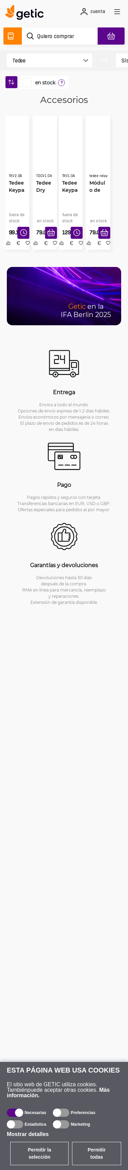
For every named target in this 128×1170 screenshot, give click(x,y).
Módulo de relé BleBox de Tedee (97, 190)
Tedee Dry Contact (43, 190)
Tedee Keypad (70, 189)
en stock (45, 83)
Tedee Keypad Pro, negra (17, 190)
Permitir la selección (39, 1153)
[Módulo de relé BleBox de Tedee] (98, 153)
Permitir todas (97, 1153)
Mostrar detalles (28, 1134)
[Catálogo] (12, 36)
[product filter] (43, 60)
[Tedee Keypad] (71, 153)
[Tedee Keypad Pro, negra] (17, 153)
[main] (26, 13)
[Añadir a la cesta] (51, 233)
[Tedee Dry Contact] (45, 153)
